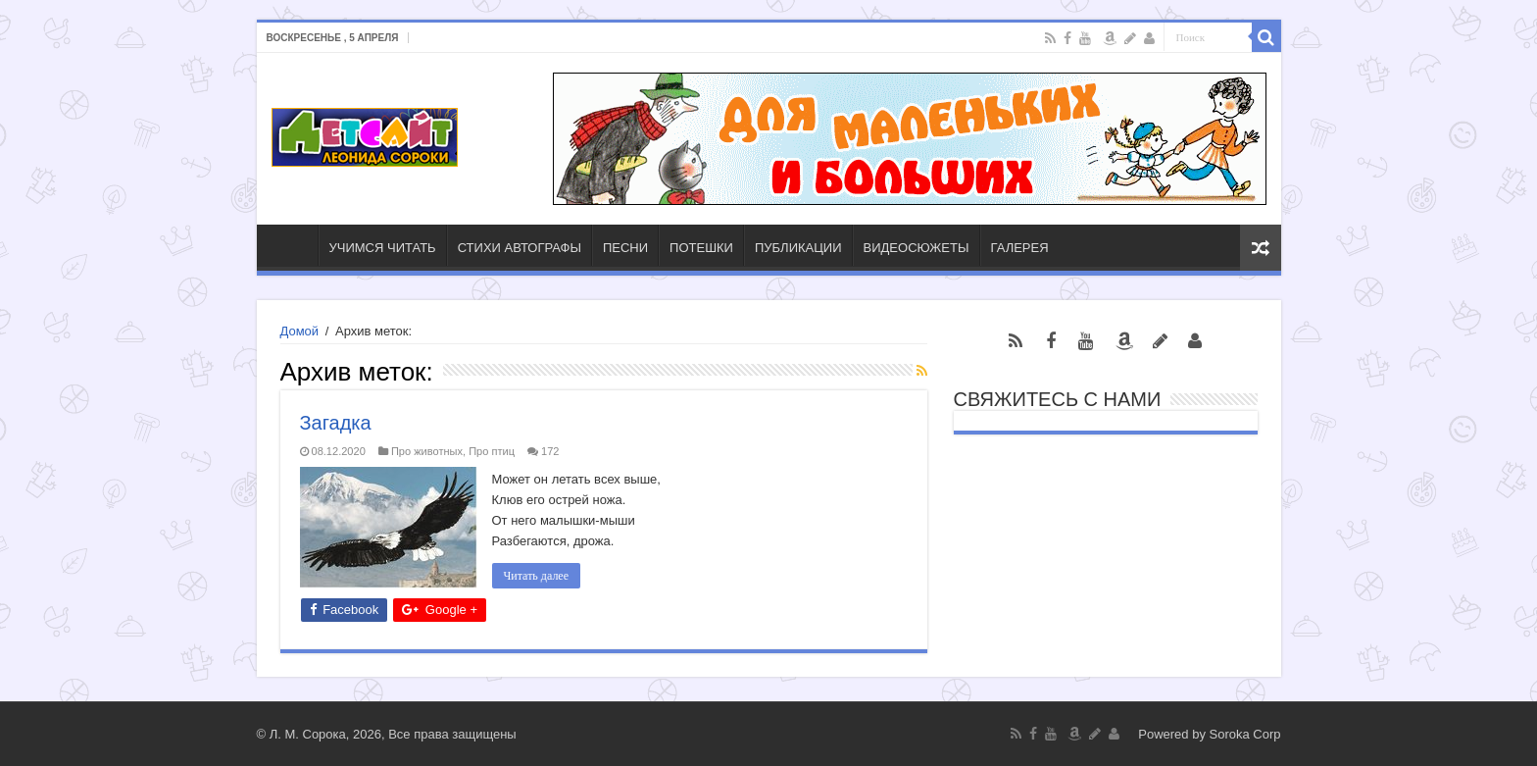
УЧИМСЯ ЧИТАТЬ (382, 247)
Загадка (336, 423)
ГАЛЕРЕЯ (1020, 247)
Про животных (427, 451)
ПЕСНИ (625, 247)
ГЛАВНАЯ (292, 245)
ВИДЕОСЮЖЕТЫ (916, 247)
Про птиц (492, 451)
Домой (300, 331)
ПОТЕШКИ (701, 247)
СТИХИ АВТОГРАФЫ (519, 247)
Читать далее (537, 576)
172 (550, 451)
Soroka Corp (1245, 734)
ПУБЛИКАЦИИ (798, 247)
